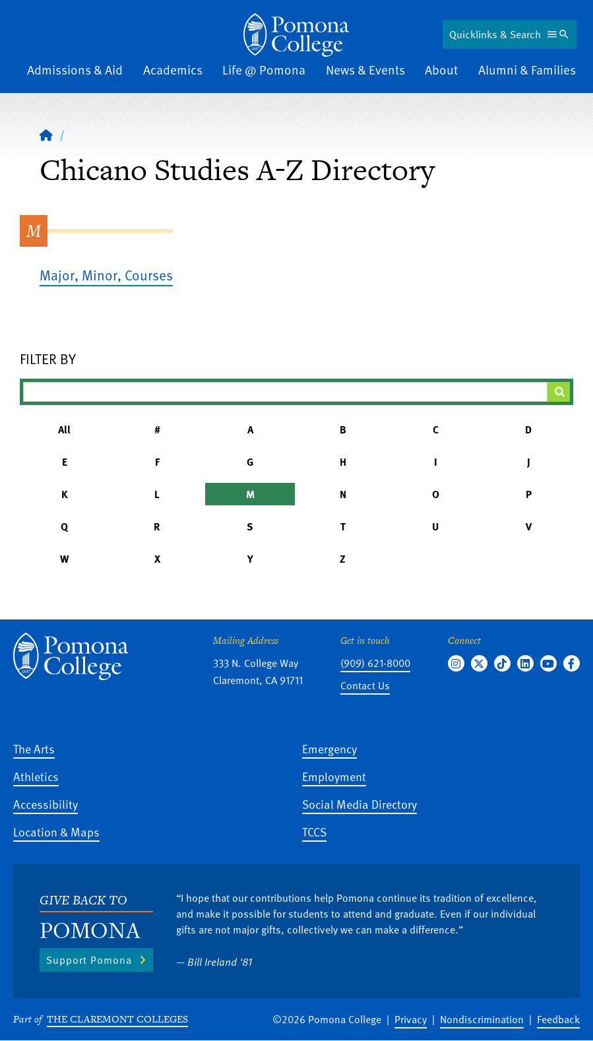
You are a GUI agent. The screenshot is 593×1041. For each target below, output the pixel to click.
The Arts (34, 748)
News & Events (365, 69)
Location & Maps (56, 831)
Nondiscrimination (482, 1019)
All (64, 429)
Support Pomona (89, 960)
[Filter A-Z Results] (285, 392)
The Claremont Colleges (117, 1019)
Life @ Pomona (263, 69)
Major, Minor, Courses (106, 275)
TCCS (314, 831)
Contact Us (365, 685)
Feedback (558, 1019)
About (441, 69)
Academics (173, 69)
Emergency (329, 748)
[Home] (296, 35)
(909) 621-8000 (375, 663)
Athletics (36, 776)
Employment (334, 776)
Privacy (410, 1019)
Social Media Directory (359, 804)
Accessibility (45, 804)
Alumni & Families (527, 69)
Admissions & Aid (75, 69)
